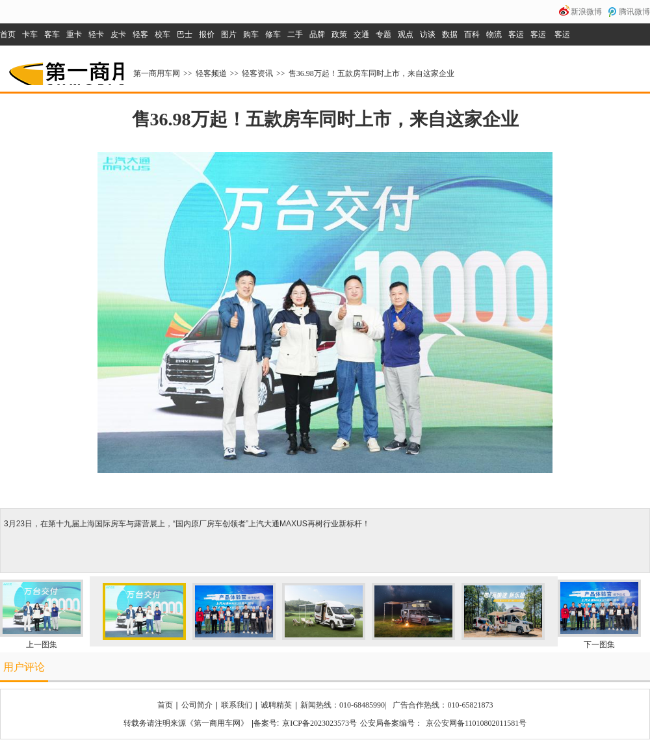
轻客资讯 (257, 73)
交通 (361, 34)
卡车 (30, 34)
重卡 (74, 34)
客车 (52, 34)
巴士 (184, 34)
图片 (229, 34)
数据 (450, 34)
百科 (472, 34)
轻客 (140, 34)
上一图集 (41, 644)
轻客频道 (211, 73)
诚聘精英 (276, 705)
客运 (516, 34)
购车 (251, 34)
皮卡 (118, 34)
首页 (8, 34)
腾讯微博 (634, 11)
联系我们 (236, 705)
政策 (339, 34)
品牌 (317, 34)
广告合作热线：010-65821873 (443, 705)
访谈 (428, 34)
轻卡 (96, 34)
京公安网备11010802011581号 (476, 723)
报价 (206, 34)
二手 (295, 34)
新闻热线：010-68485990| (343, 705)
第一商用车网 (65, 69)
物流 (494, 34)
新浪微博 (586, 11)
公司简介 (197, 705)
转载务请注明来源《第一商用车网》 (186, 723)
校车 (162, 34)
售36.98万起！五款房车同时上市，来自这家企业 (371, 73)
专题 (383, 34)
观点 (405, 34)
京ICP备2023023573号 (319, 723)
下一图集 (599, 644)
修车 (273, 34)
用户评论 (24, 666)
